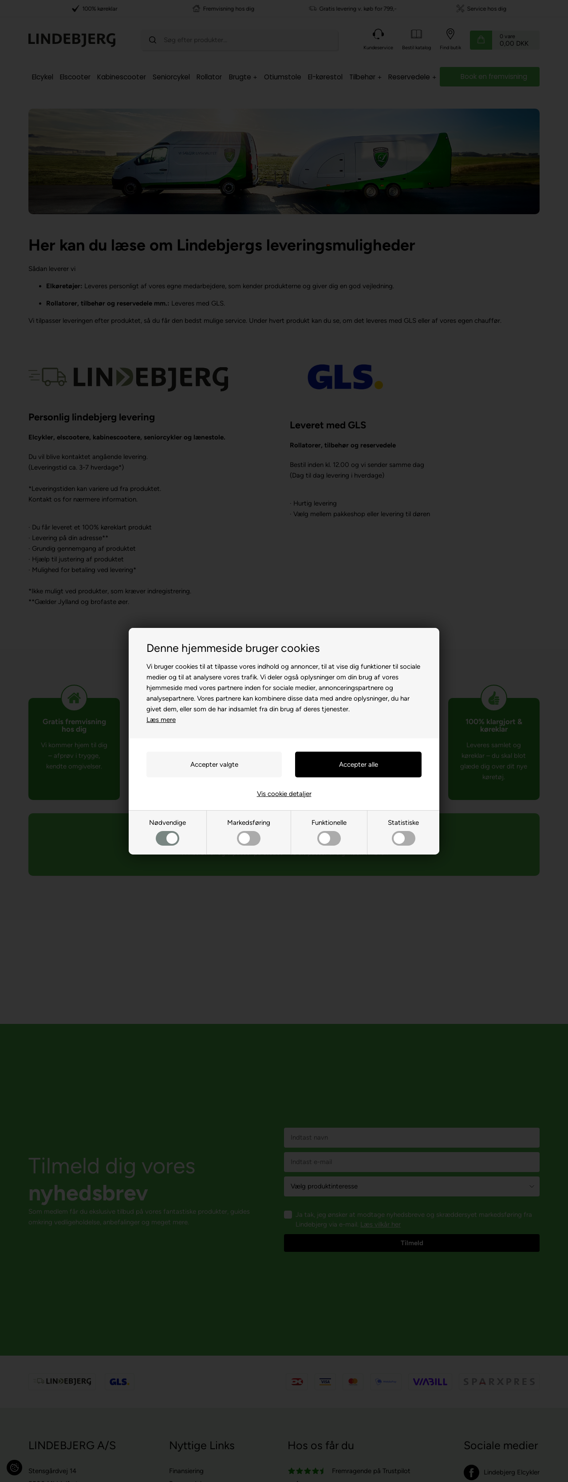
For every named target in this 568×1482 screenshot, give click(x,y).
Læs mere (161, 720)
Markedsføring (248, 832)
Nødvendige (167, 832)
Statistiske (403, 832)
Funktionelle (329, 832)
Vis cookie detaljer (284, 794)
